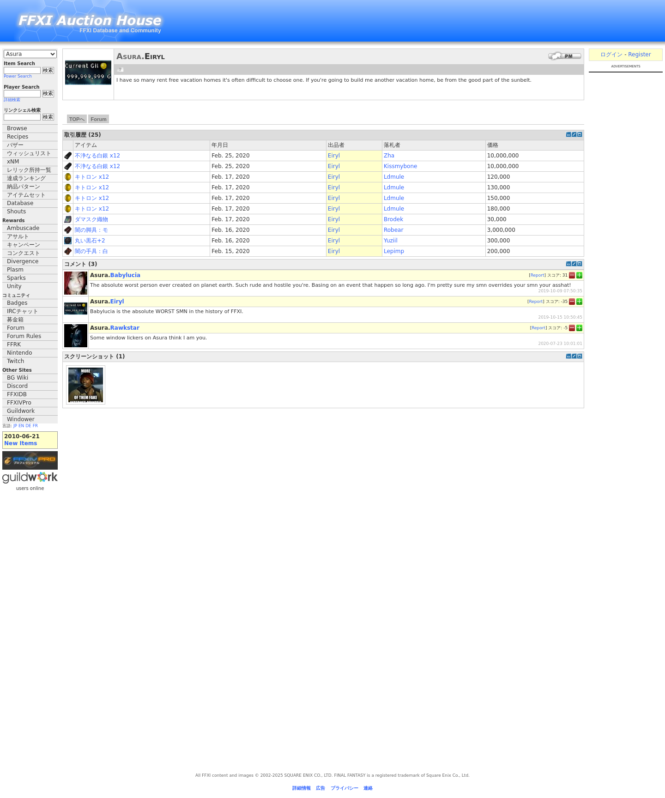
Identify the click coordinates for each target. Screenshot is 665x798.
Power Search (18, 76)
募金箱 (15, 319)
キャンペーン (23, 245)
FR (35, 425)
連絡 (368, 788)
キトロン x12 (92, 177)
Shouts (16, 211)
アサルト (18, 236)
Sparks (16, 278)
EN (21, 425)
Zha (389, 155)
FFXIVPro (19, 402)
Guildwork (21, 411)
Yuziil (391, 240)
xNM (13, 161)
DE (28, 425)
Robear (393, 230)
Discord (17, 386)
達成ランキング (26, 178)
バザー (15, 145)
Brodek (393, 219)
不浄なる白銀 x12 (97, 155)
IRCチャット (22, 311)
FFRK (14, 344)
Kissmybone (400, 166)
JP (15, 425)
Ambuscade (23, 228)
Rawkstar (124, 328)
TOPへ (77, 119)
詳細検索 (12, 99)
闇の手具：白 (91, 251)
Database (20, 203)
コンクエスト (23, 253)
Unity (14, 286)
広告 (320, 788)
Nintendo (19, 353)
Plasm (15, 269)
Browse (17, 128)
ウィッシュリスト (29, 153)
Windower (21, 419)
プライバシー (344, 788)
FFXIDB (17, 394)
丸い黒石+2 (90, 240)
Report (537, 274)
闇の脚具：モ (91, 230)
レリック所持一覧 (29, 170)
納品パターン (23, 186)
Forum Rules (24, 336)
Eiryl (334, 155)
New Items (20, 443)
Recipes (17, 136)
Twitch (15, 361)
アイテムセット (26, 195)
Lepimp (394, 251)
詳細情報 (301, 788)
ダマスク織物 (91, 219)
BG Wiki (17, 378)
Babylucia (125, 275)
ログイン (611, 54)
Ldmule (394, 177)
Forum (15, 328)
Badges (17, 303)
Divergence (22, 261)
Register (639, 54)
